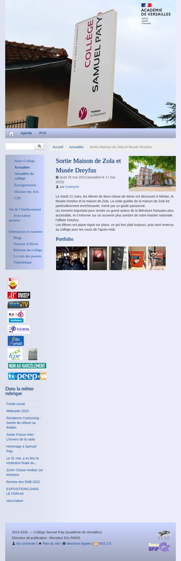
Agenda (26, 133)
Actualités (76, 147)
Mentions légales (76, 543)
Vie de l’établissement (25, 209)
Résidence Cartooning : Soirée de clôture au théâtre (23, 422)
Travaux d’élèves (25, 244)
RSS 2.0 (102, 543)
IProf (42, 133)
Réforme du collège (27, 250)
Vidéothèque (22, 262)
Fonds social (15, 404)
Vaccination (14, 501)
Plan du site (49, 543)
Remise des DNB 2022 (23, 482)
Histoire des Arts (26, 192)
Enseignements (25, 185)
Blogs (17, 238)
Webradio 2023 (17, 411)
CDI (17, 198)
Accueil (58, 147)
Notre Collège (24, 161)
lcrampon (72, 187)
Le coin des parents (27, 256)
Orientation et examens (25, 231)
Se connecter (24, 543)
